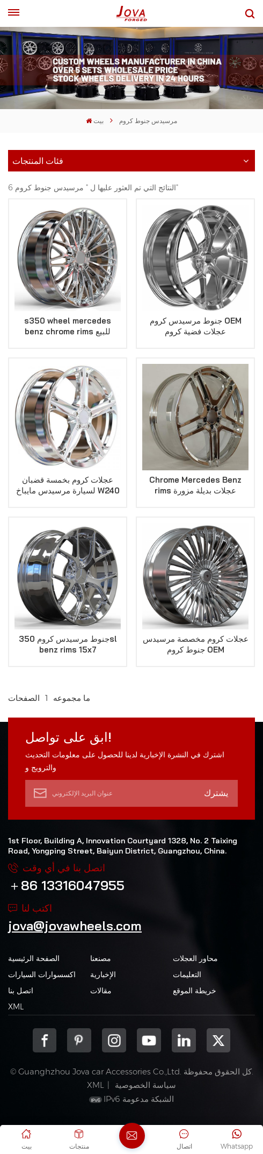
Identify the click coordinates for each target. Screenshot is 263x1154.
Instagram (114, 1040)
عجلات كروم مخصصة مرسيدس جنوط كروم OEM (196, 644)
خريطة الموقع (194, 990)
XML (16, 1007)
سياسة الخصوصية (145, 1085)
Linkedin (184, 1040)
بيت (95, 121)
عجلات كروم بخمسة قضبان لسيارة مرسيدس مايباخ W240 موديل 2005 (68, 485)
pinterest (79, 1040)
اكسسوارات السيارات (42, 974)
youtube (149, 1040)
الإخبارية (103, 974)
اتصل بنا (20, 990)
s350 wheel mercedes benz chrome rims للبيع (67, 326)
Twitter (219, 1040)
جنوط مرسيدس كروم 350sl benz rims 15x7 (68, 644)
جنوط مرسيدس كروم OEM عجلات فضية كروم (196, 326)
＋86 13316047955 (66, 885)
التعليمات (187, 974)
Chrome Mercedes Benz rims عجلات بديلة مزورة (195, 485)
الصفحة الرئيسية (34, 958)
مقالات (101, 990)
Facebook (45, 1040)
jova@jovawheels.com (75, 926)
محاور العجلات (195, 958)
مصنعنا (100, 958)
